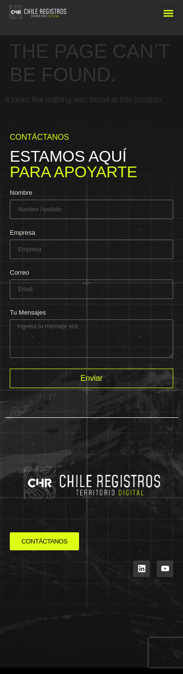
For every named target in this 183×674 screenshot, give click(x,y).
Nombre (21, 192)
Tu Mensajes (28, 312)
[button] (168, 13)
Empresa (22, 232)
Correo (19, 272)
